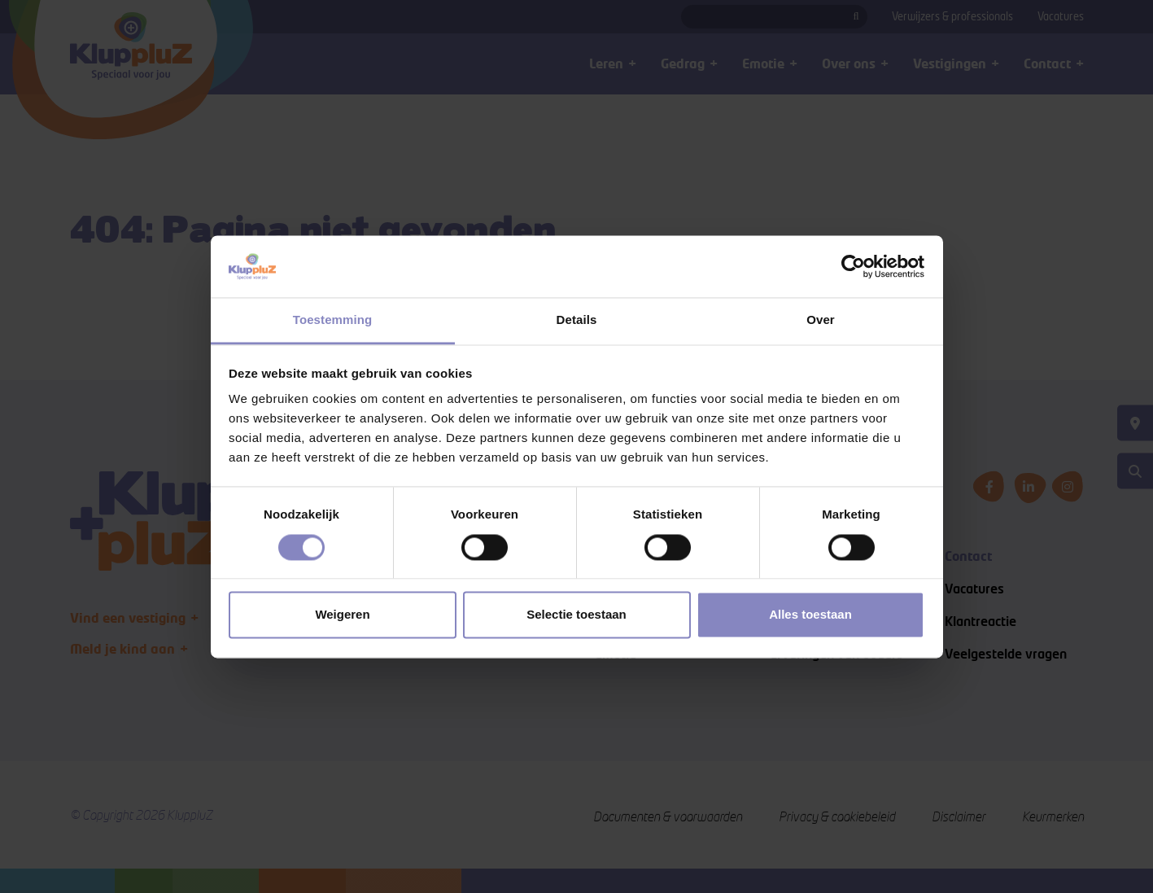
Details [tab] (577, 320)
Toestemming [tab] (333, 320)
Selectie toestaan (576, 615)
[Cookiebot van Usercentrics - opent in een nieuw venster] (853, 266)
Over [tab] (820, 320)
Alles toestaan (810, 615)
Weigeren (342, 615)
